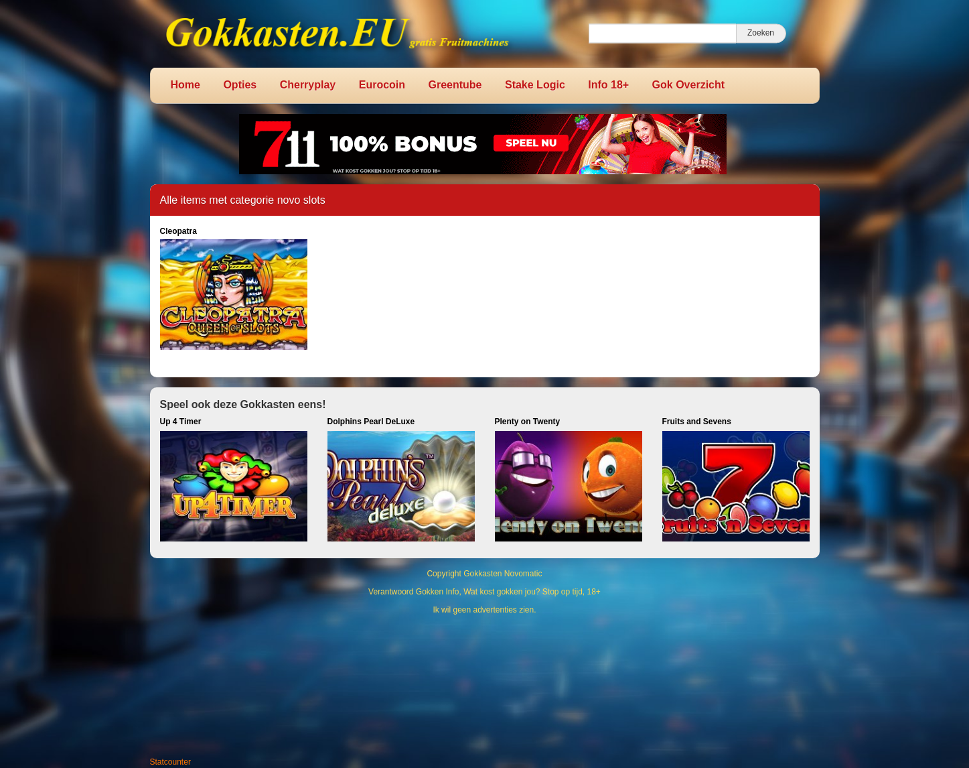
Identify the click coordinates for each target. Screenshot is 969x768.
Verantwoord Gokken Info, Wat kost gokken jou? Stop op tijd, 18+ (484, 591)
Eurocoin (382, 84)
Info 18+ (608, 84)
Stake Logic (535, 84)
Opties (239, 84)
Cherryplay (308, 84)
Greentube (455, 84)
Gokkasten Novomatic (502, 573)
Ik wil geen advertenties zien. (484, 610)
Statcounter (170, 762)
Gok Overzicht (688, 84)
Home (185, 84)
